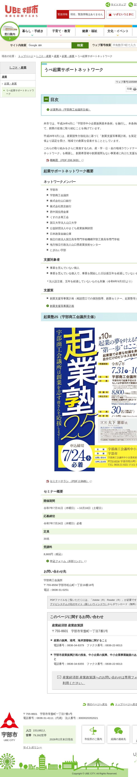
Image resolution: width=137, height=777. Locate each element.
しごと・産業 (43, 56)
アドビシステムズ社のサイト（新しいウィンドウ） (79, 604)
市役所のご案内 (93, 739)
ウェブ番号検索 (101, 45)
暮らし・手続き (32, 31)
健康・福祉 (89, 31)
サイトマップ (118, 4)
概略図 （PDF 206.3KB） (67, 160)
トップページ (25, 56)
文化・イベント (118, 31)
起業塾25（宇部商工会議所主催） (70, 109)
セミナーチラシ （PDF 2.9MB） (71, 481)
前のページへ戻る (97, 704)
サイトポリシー (32, 747)
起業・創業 (68, 56)
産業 (56, 56)
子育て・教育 (61, 31)
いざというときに (124, 14)
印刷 (129, 89)
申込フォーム (68, 561)
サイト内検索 (18, 45)
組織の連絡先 (118, 739)
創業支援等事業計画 (62, 305)
